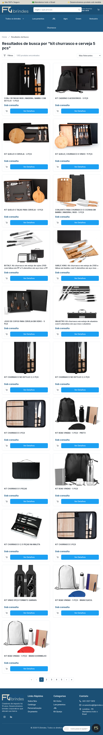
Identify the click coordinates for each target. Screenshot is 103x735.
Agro (66, 19)
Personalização (34, 708)
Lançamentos (38, 19)
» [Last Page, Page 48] (71, 679)
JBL (54, 19)
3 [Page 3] (51, 679)
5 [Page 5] (61, 679)
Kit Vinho (57, 701)
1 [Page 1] (41, 679)
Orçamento (32, 711)
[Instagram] (4, 716)
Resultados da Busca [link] (20, 37)
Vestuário (93, 19)
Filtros (8, 55)
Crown (78, 19)
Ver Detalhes (29, 111)
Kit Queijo (58, 711)
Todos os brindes (14, 19)
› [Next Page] (66, 679)
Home (4, 37)
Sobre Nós (32, 701)
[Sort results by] (89, 55)
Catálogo (32, 704)
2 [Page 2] (46, 679)
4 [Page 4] (56, 679)
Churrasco (51, 28)
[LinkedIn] (11, 716)
